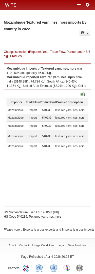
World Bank (81, 268)
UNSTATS (54, 268)
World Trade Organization (67, 268)
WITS (10, 5)
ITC (27, 268)
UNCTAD (40, 268)
